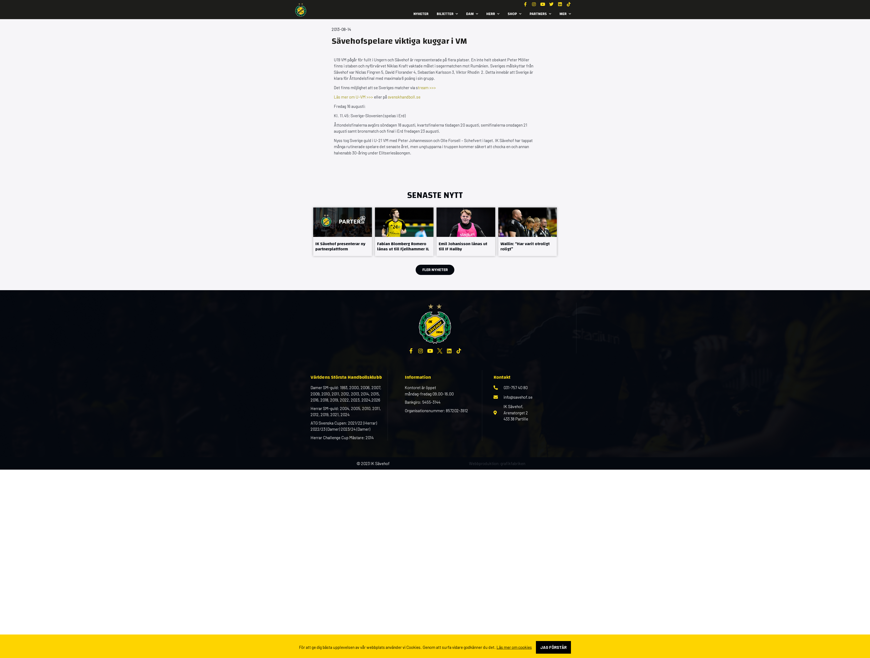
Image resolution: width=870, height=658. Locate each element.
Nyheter (420, 13)
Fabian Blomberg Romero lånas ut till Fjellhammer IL (403, 246)
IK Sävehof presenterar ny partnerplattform (340, 246)
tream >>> (427, 87)
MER (565, 13)
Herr (492, 13)
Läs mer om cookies (514, 647)
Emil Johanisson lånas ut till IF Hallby (463, 246)
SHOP (514, 13)
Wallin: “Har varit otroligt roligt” (525, 246)
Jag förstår (553, 647)
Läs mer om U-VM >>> (353, 96)
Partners (540, 13)
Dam (472, 13)
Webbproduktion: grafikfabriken (497, 463)
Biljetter (447, 13)
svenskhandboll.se (404, 96)
